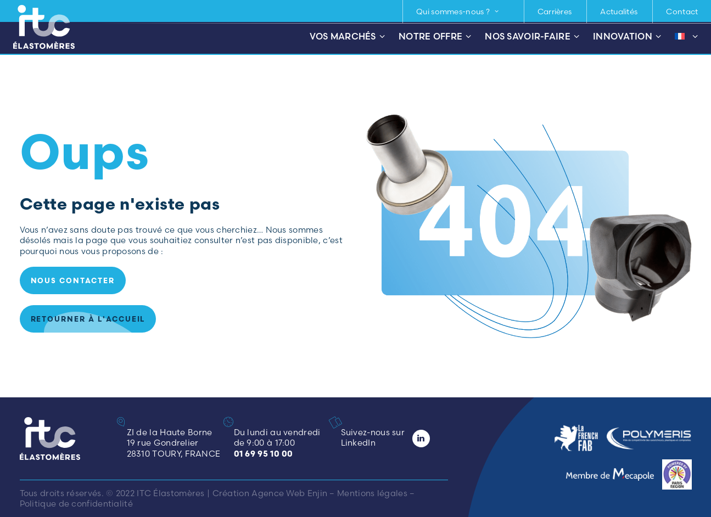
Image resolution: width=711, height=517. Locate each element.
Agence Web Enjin (289, 493)
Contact (682, 11)
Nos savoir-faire (532, 36)
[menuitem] (462, 11)
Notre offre (435, 36)
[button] (339, 422)
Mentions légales (372, 493)
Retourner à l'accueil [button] (88, 318)
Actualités (618, 11)
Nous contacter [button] (73, 280)
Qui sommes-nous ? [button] (457, 11)
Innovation (627, 36)
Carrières (555, 11)
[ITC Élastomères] (44, 27)
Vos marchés (347, 36)
